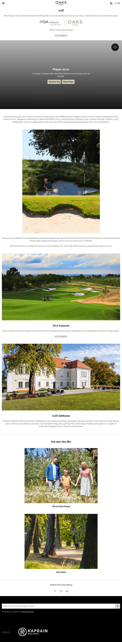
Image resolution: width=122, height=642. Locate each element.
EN (119, 3)
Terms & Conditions (28, 611)
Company (6, 632)
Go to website (61, 35)
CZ (116, 3)
